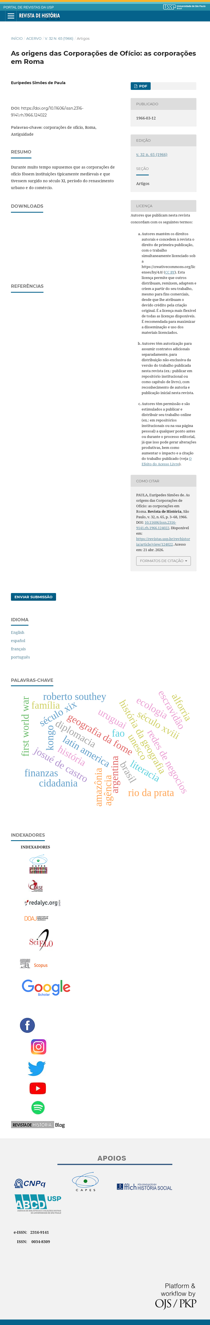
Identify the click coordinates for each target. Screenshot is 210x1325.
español (18, 640)
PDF (142, 86)
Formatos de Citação (161, 561)
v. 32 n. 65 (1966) (59, 38)
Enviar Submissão (33, 597)
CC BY (170, 272)
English (17, 632)
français (18, 648)
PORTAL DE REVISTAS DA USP (29, 7)
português (20, 657)
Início (17, 38)
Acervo (34, 38)
